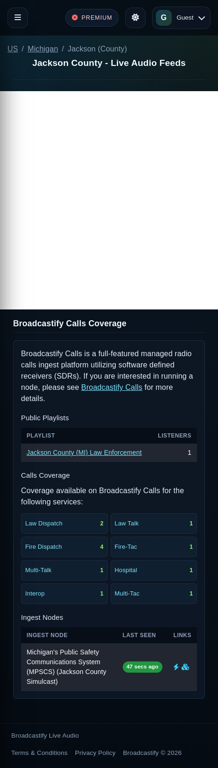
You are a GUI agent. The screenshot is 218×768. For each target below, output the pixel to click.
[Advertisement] (109, 200)
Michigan (43, 49)
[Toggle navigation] (17, 17)
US (12, 49)
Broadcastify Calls (111, 387)
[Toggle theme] (135, 17)
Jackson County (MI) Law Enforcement (84, 452)
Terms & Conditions (39, 752)
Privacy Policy (95, 752)
